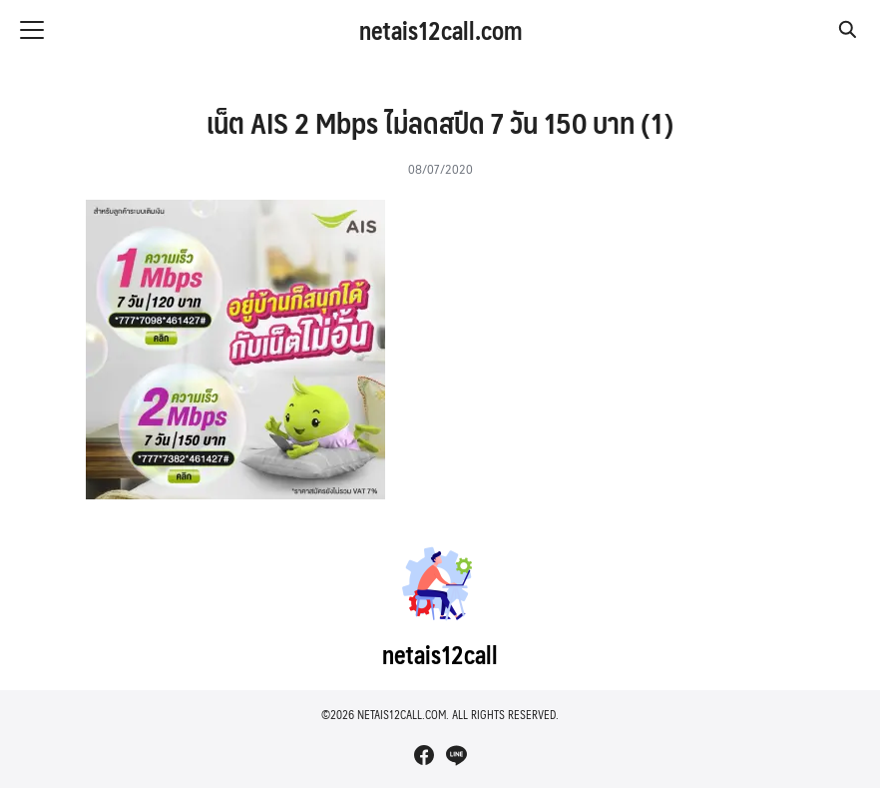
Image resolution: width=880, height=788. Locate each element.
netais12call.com (440, 30)
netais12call (440, 654)
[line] (456, 755)
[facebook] (424, 755)
